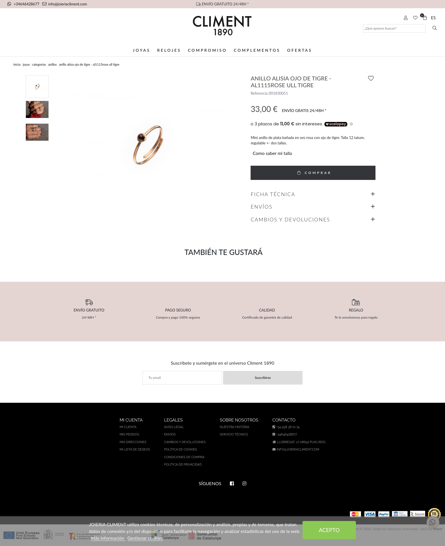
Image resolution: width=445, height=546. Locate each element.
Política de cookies (180, 449)
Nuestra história (234, 427)
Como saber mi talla (272, 153)
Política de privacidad (182, 464)
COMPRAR (313, 173)
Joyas (141, 50)
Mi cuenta (128, 427)
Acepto (329, 530)
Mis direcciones (132, 442)
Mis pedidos (129, 434)
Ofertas (299, 50)
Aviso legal (174, 427)
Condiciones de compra (184, 457)
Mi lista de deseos (134, 449)
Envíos (169, 434)
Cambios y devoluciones (184, 442)
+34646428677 (23, 4)
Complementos (257, 50)
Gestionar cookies (145, 538)
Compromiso (207, 50)
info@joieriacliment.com (64, 4)
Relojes (169, 50)
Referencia (259, 93)
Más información (108, 538)
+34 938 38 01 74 (285, 427)
